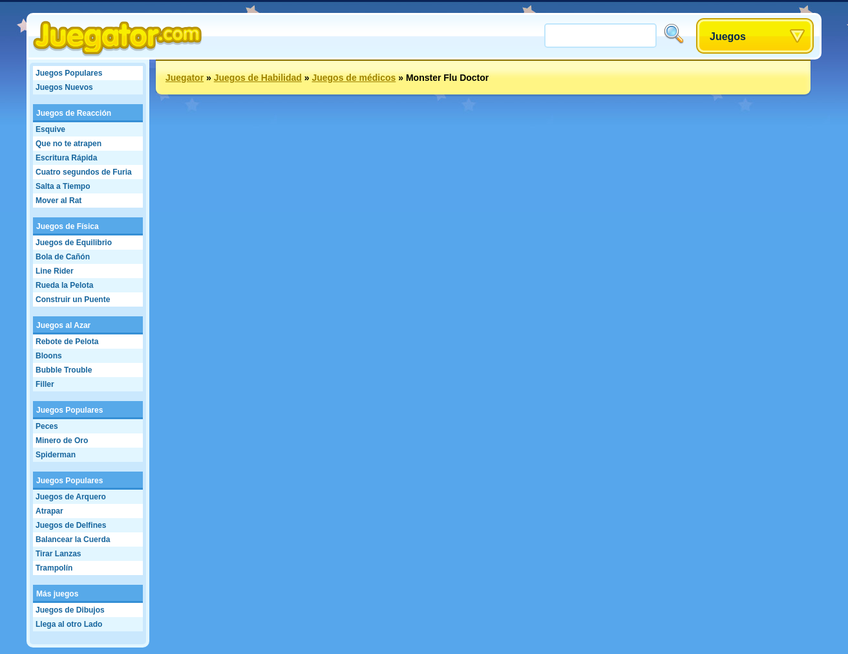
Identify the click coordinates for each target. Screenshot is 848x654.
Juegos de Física (67, 226)
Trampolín (54, 567)
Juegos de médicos (354, 77)
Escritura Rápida (66, 157)
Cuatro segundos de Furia (84, 172)
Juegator (184, 77)
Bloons (49, 355)
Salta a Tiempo (63, 186)
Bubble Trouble (64, 370)
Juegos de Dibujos (70, 610)
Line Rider (55, 271)
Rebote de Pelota (67, 341)
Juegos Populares (69, 73)
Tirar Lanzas (58, 553)
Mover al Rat (58, 200)
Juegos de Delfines (71, 525)
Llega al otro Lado (69, 624)
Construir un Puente (73, 299)
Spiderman (56, 454)
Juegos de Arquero (71, 496)
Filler (45, 384)
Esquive (50, 129)
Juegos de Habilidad (258, 77)
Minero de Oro (62, 440)
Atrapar (49, 511)
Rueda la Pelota (64, 285)
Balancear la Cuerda (73, 539)
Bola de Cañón (63, 256)
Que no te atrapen (68, 143)
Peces (47, 426)
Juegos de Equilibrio (74, 242)
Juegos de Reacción (73, 113)
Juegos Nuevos (64, 87)
